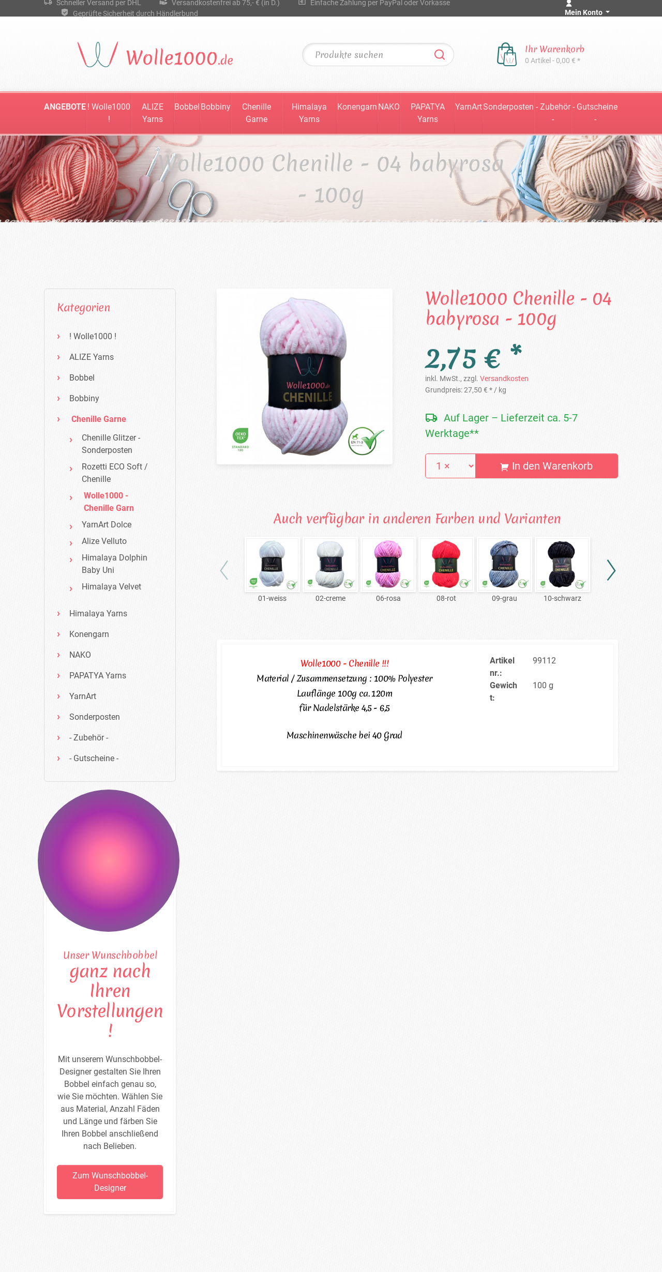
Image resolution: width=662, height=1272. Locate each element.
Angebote (65, 107)
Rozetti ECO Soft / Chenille (115, 473)
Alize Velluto (104, 541)
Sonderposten (508, 107)
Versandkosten (504, 378)
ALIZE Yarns (152, 113)
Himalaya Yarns (309, 113)
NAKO (389, 107)
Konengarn (357, 107)
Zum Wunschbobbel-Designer (110, 1182)
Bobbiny (216, 107)
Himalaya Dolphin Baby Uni (114, 564)
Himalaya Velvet (111, 587)
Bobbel (187, 107)
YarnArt (468, 107)
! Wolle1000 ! (108, 113)
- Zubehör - (553, 113)
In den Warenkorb (546, 466)
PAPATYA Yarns (428, 113)
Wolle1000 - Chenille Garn (109, 502)
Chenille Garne (256, 113)
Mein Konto (584, 12)
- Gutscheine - (595, 113)
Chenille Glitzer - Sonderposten (111, 444)
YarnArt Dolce (106, 524)
